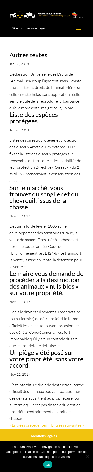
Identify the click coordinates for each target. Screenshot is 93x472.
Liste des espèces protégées (33, 118)
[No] (86, 456)
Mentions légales (44, 436)
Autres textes (28, 55)
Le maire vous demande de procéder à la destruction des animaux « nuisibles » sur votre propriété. (46, 283)
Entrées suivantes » (67, 425)
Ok (48, 465)
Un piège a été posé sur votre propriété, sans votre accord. (46, 358)
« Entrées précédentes (28, 425)
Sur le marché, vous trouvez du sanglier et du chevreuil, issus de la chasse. (43, 197)
